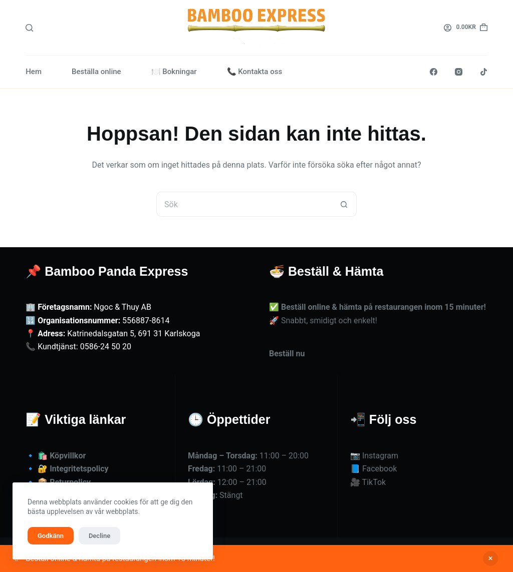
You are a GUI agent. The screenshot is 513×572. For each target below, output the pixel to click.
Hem (34, 71)
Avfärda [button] (490, 558)
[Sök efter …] (244, 204)
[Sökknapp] (344, 204)
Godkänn (51, 535)
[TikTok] (483, 72)
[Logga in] (447, 28)
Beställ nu (287, 353)
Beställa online (96, 71)
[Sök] (29, 28)
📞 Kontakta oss (255, 71)
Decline (99, 535)
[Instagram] (458, 72)
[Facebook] (433, 72)
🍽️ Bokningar (174, 71)
